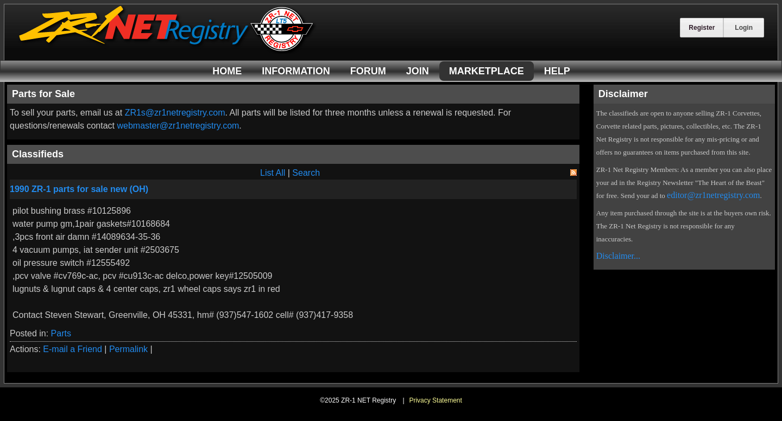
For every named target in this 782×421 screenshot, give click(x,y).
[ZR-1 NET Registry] (167, 50)
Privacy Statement (435, 400)
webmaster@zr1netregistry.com (178, 125)
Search (306, 172)
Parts (61, 333)
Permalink (128, 349)
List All (272, 172)
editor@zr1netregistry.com (713, 195)
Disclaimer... (618, 255)
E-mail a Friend (72, 349)
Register (702, 27)
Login (744, 27)
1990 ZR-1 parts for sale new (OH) (79, 189)
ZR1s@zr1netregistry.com (175, 112)
